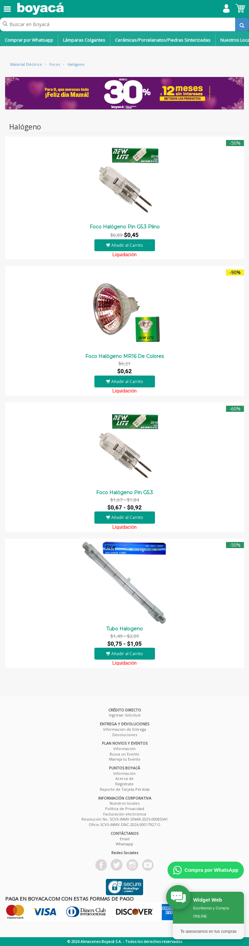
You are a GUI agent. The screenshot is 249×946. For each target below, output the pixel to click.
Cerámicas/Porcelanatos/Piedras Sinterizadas (162, 40)
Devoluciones (124, 734)
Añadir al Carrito (124, 245)
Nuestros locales (124, 803)
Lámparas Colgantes (84, 40)
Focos (54, 64)
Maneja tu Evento (124, 759)
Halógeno (76, 64)
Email (125, 838)
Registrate (124, 783)
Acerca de (124, 778)
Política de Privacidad (124, 808)
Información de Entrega (124, 729)
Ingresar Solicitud (124, 715)
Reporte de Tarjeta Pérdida (125, 789)
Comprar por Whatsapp (29, 40)
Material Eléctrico (26, 64)
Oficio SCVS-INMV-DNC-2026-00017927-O (124, 824)
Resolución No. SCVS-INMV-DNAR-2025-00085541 (125, 819)
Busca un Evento (124, 754)
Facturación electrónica (124, 814)
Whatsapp (124, 843)
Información (124, 748)
